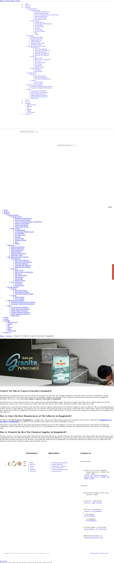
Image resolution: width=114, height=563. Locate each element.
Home (2, 336)
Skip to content (5, 1)
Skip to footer (15, 1)
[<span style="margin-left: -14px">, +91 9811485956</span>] (89, 516)
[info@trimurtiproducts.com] (93, 537)
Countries (9, 336)
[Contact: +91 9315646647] (93, 511)
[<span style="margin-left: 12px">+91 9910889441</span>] (90, 521)
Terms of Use (104, 553)
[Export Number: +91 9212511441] (95, 529)
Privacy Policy (94, 553)
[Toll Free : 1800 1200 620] (93, 503)
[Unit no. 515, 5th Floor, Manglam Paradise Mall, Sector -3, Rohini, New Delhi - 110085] (97, 477)
